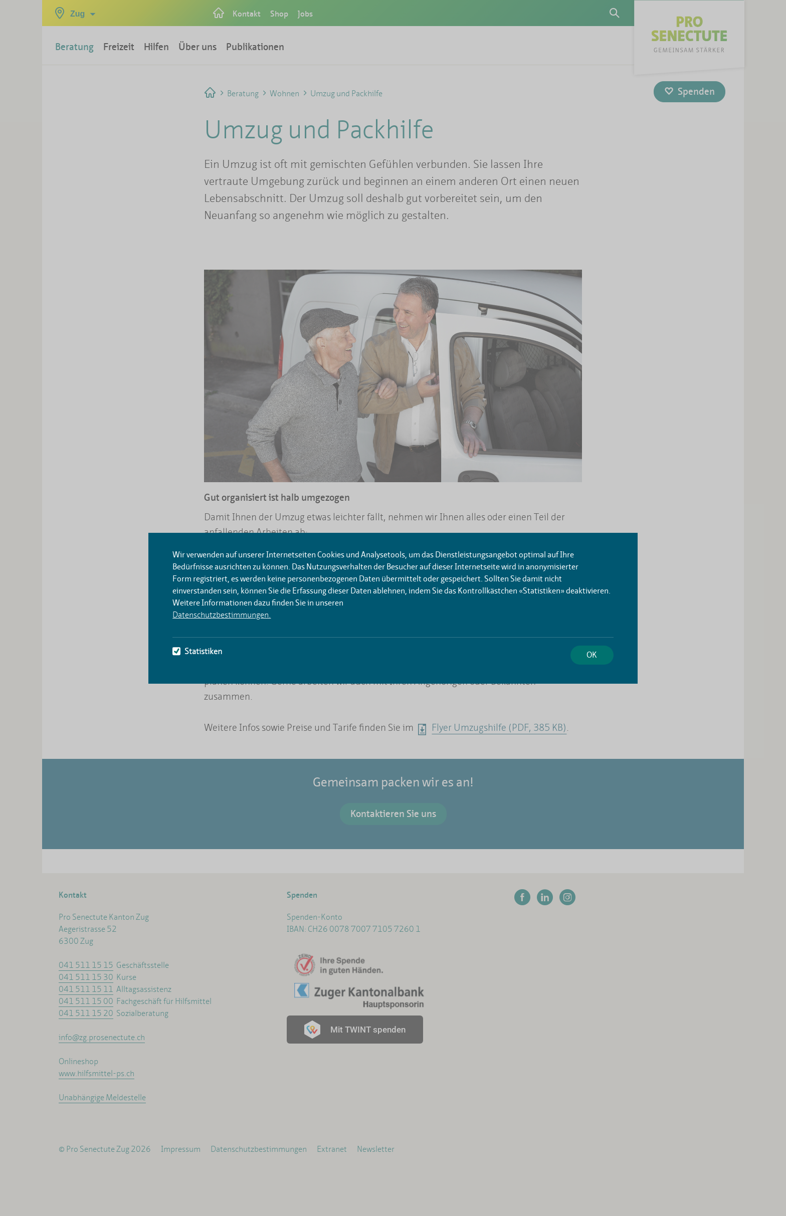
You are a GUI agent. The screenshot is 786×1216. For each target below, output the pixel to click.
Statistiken (197, 651)
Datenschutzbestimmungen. (221, 615)
